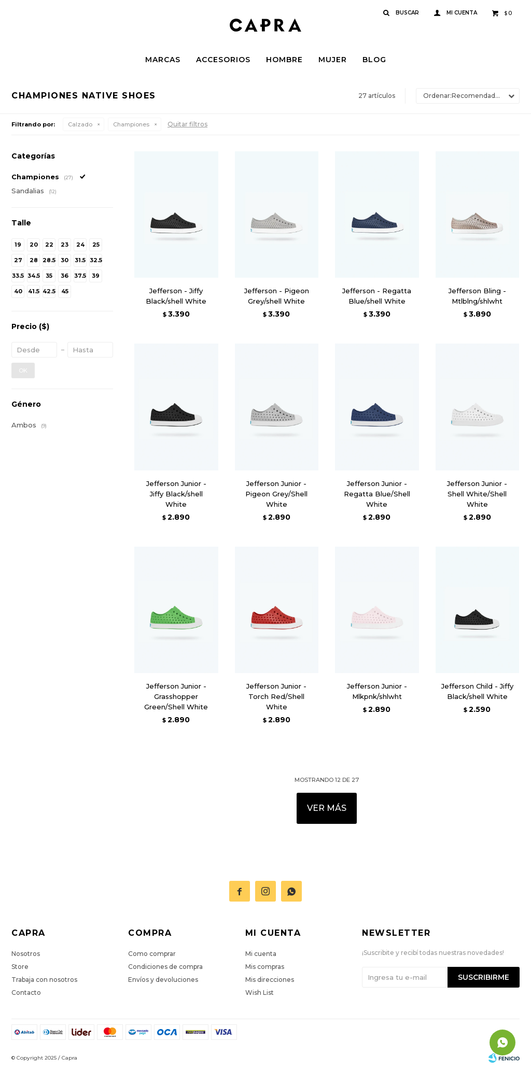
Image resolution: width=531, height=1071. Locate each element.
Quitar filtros (187, 124)
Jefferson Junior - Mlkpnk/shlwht (377, 691)
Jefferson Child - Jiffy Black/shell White (477, 691)
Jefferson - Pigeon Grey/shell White (276, 296)
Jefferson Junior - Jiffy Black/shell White (176, 493)
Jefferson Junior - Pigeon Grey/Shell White (276, 493)
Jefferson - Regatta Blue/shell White (376, 296)
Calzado (80, 124)
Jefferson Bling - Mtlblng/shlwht (477, 296)
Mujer (332, 59)
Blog (374, 59)
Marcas (162, 59)
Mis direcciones (269, 979)
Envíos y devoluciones (163, 979)
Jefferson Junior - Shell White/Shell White (477, 493)
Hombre (284, 59)
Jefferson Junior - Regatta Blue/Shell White (377, 493)
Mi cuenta (260, 954)
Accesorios (223, 59)
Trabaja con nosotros (44, 979)
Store (20, 966)
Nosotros (25, 954)
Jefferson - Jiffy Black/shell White (176, 296)
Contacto (26, 992)
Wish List (259, 992)
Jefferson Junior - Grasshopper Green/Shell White (176, 696)
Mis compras (264, 966)
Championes (131, 124)
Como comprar (152, 954)
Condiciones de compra (165, 966)
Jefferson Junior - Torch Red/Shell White (276, 696)
